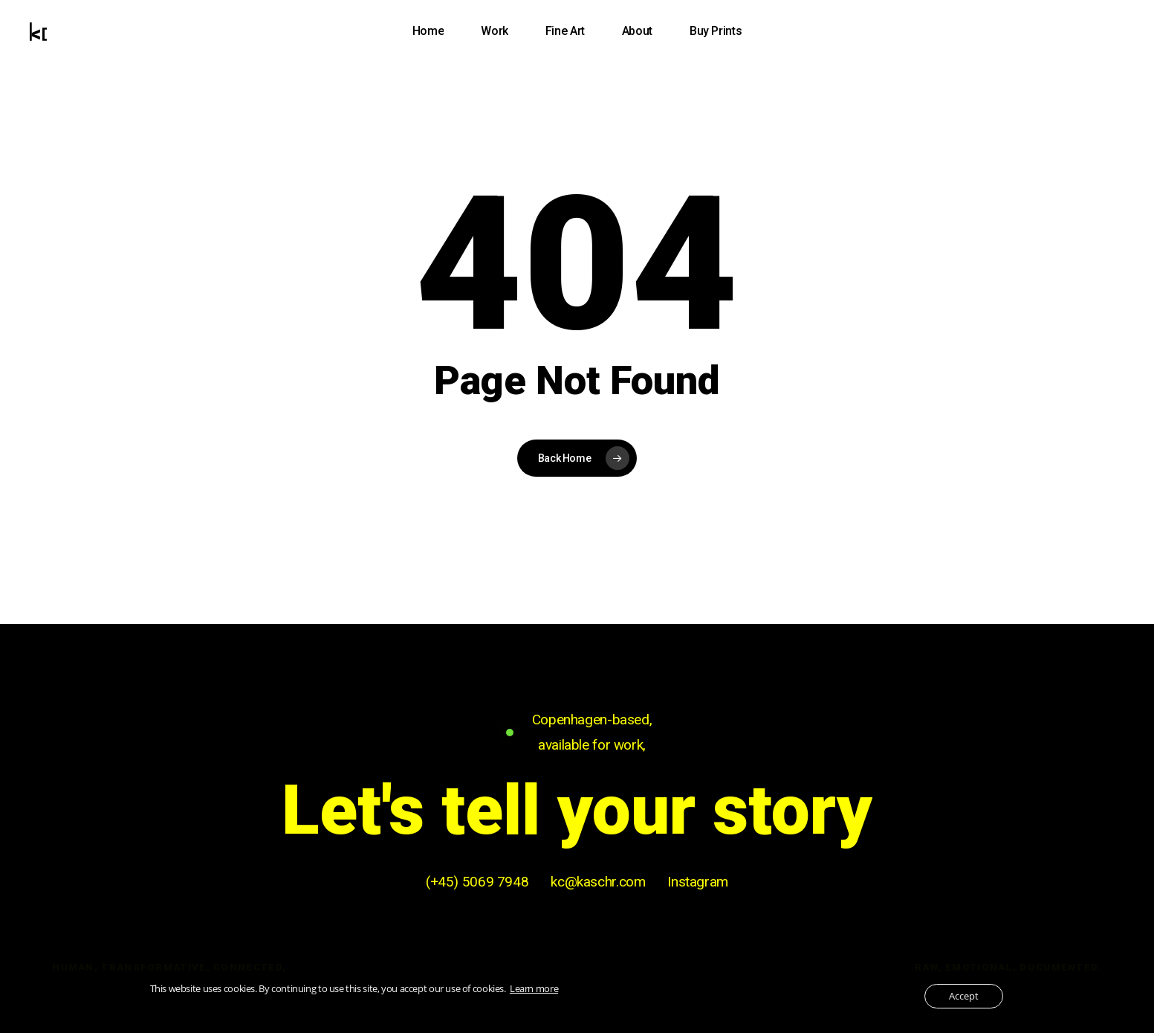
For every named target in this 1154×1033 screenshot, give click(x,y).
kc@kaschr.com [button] (598, 881)
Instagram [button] (697, 881)
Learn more (534, 988)
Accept (964, 996)
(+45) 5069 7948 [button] (477, 881)
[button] (577, 811)
